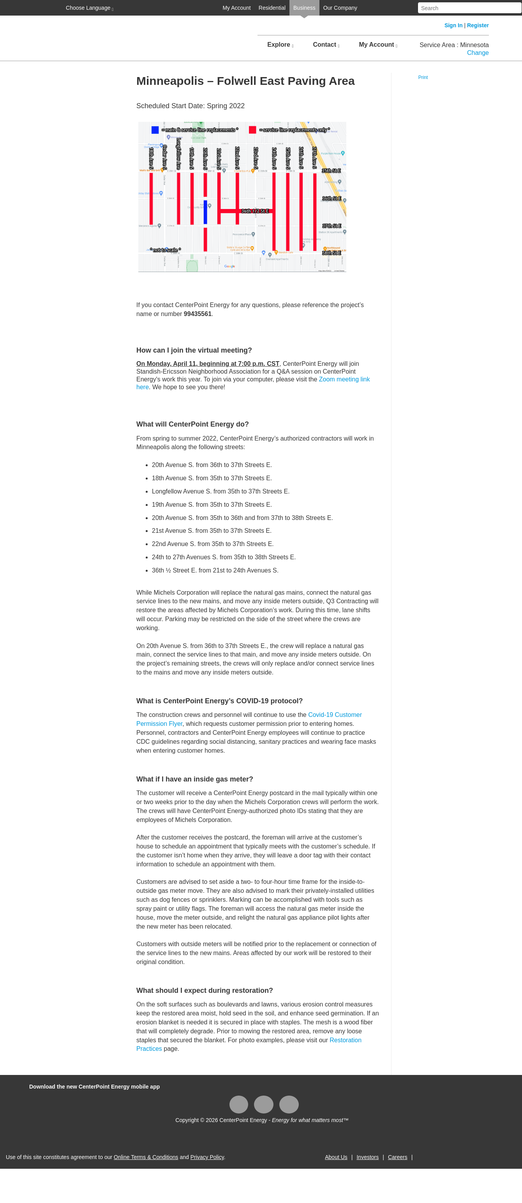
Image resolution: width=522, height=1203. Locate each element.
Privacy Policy (207, 1157)
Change (478, 52)
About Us (336, 1157)
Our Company (340, 8)
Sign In (453, 25)
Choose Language (88, 8)
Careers (397, 1157)
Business (304, 8)
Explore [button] (280, 44)
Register (478, 25)
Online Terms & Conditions (146, 1157)
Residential (272, 8)
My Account (236, 8)
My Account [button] (378, 44)
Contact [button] (326, 44)
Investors (367, 1157)
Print (423, 77)
